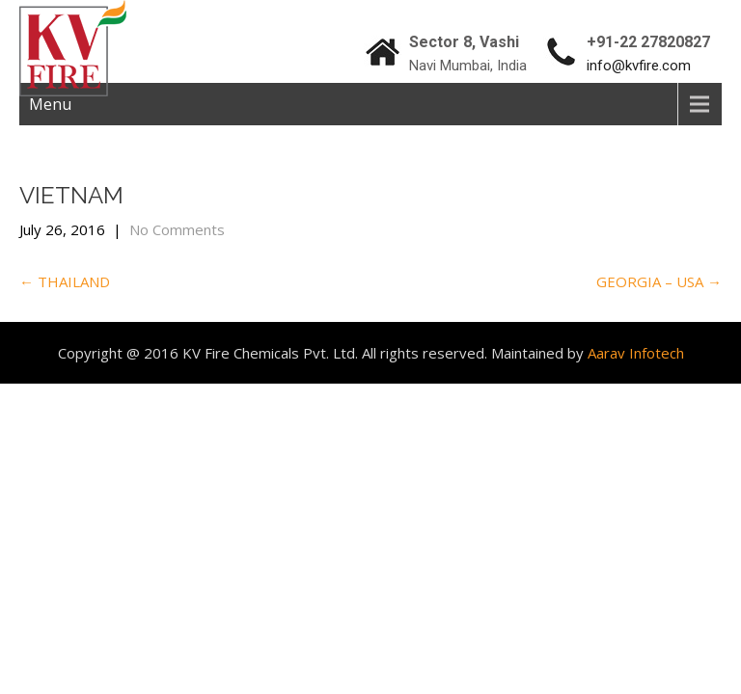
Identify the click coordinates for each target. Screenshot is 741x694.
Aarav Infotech (636, 352)
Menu (50, 104)
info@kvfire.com (639, 65)
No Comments (177, 229)
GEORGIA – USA (659, 281)
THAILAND (64, 281)
